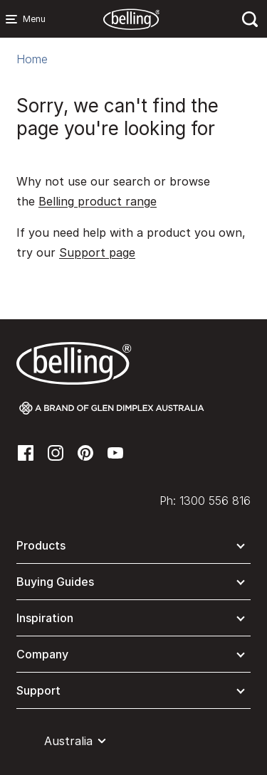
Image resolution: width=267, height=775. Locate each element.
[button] (133, 548)
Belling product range (97, 201)
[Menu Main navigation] (14, 19)
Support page (97, 252)
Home (32, 59)
